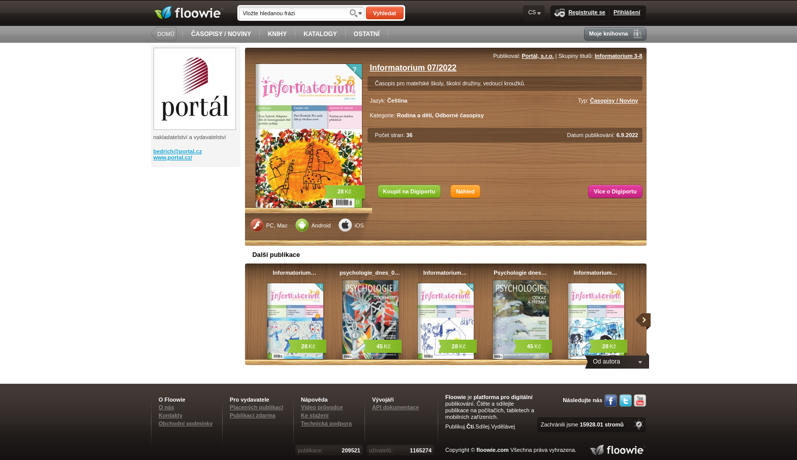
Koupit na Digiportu (409, 191)
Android (313, 225)
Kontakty (170, 415)
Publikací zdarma (252, 415)
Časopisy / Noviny (614, 100)
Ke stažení (314, 415)
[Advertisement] (196, 208)
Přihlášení (627, 12)
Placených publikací (256, 407)
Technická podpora (326, 423)
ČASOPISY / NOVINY (221, 34)
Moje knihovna (615, 33)
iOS (351, 225)
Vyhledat (384, 13)
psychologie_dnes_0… (370, 273)
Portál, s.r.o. (538, 56)
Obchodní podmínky (185, 423)
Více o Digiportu (615, 191)
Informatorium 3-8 (618, 56)
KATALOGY (320, 34)
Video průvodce (322, 407)
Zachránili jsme (582, 424)
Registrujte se (579, 13)
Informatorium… (295, 273)
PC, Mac (269, 225)
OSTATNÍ (367, 34)
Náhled (465, 191)
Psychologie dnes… (520, 273)
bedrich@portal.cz (178, 151)
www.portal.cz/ (173, 157)
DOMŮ (166, 34)
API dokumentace (395, 407)
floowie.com (492, 450)
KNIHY (277, 34)
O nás (166, 407)
